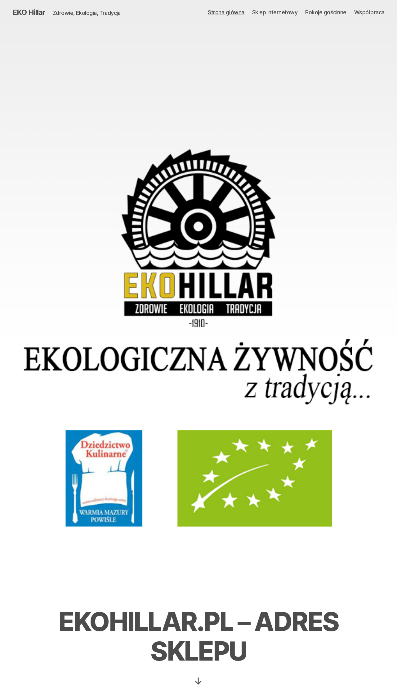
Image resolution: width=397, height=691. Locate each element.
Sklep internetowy (275, 12)
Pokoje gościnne (325, 12)
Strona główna (226, 12)
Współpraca (369, 12)
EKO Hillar (28, 12)
